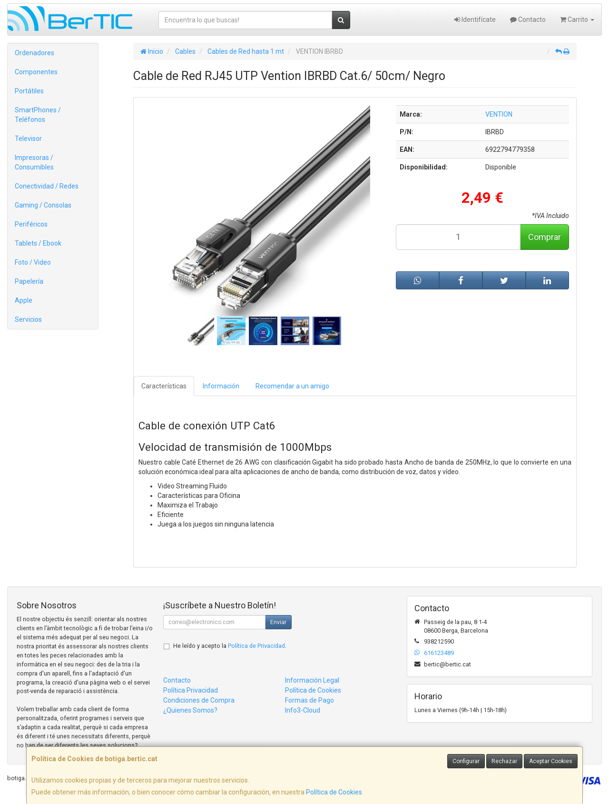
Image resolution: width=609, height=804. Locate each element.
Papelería (29, 281)
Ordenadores (34, 53)
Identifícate (475, 19)
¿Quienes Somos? (190, 710)
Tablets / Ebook (38, 243)
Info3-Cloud (302, 710)
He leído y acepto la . (229, 645)
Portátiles (29, 91)
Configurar (466, 761)
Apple (23, 300)
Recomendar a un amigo (292, 386)
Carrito (577, 19)
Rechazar (504, 761)
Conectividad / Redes (47, 186)
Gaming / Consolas (43, 205)
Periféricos (31, 224)
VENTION (498, 114)
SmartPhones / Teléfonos (38, 114)
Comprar (544, 237)
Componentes (36, 72)
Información (221, 386)
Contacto (528, 19)
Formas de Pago (309, 700)
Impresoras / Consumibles (34, 162)
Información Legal (312, 680)
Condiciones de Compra (199, 700)
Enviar (278, 622)
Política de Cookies (334, 792)
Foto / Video (33, 262)
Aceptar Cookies (550, 761)
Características (164, 386)
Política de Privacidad (256, 645)
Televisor (28, 138)
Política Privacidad (190, 690)
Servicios (28, 319)
